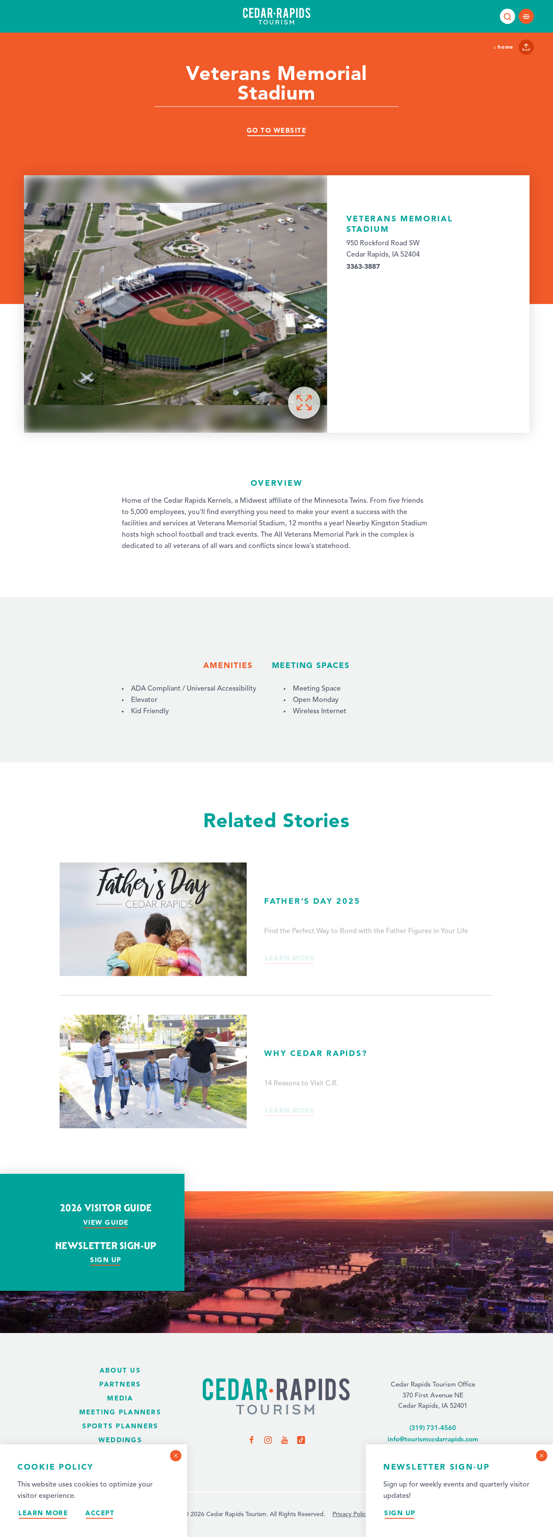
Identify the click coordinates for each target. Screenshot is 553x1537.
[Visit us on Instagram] (268, 1439)
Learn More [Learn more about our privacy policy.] (43, 1513)
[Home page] (276, 16)
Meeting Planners (120, 1412)
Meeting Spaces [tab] (311, 665)
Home (503, 46)
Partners (120, 1384)
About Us (120, 1370)
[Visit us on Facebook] (251, 1439)
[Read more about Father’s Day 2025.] (276, 940)
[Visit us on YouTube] (284, 1439)
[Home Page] (276, 1397)
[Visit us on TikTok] (301, 1439)
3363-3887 (363, 266)
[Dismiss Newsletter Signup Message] (541, 1455)
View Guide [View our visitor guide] (106, 1222)
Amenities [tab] (227, 665)
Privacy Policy (350, 1514)
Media (120, 1398)
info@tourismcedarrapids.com (433, 1439)
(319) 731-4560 (432, 1427)
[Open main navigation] (526, 16)
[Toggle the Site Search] (507, 16)
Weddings (120, 1440)
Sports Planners (120, 1426)
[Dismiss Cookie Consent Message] (175, 1455)
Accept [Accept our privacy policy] (99, 1513)
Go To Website (277, 130)
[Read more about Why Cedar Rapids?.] (276, 1083)
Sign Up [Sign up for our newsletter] (400, 1513)
